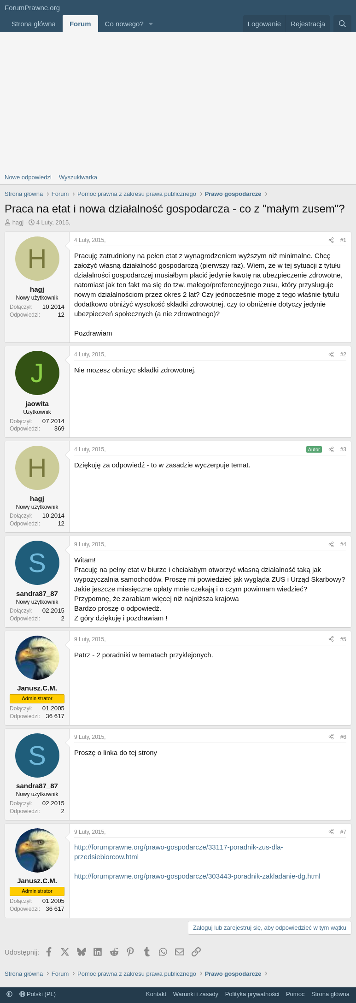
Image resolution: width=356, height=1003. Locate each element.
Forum (80, 24)
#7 (343, 832)
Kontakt (156, 994)
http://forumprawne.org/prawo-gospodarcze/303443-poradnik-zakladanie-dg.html (197, 876)
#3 (343, 449)
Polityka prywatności (252, 994)
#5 (343, 639)
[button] (151, 23)
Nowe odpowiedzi (28, 177)
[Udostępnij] (331, 240)
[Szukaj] (342, 23)
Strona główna (34, 24)
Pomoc (295, 994)
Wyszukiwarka (78, 177)
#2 (343, 354)
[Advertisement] (178, 101)
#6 (343, 737)
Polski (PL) (37, 994)
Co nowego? (124, 24)
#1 (343, 240)
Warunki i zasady (196, 994)
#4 (343, 544)
